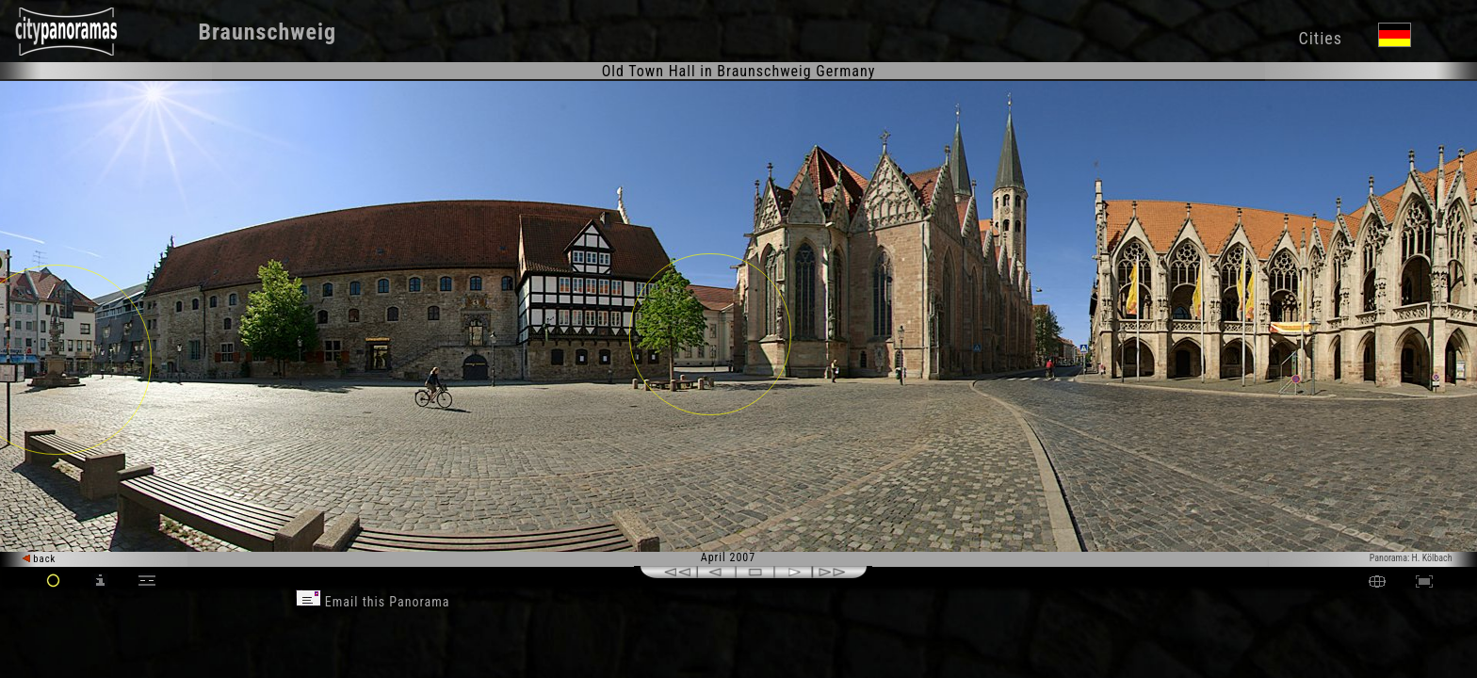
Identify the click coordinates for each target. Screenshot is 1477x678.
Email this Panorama (373, 601)
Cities (1319, 38)
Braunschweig (268, 32)
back (40, 559)
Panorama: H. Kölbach (1411, 558)
